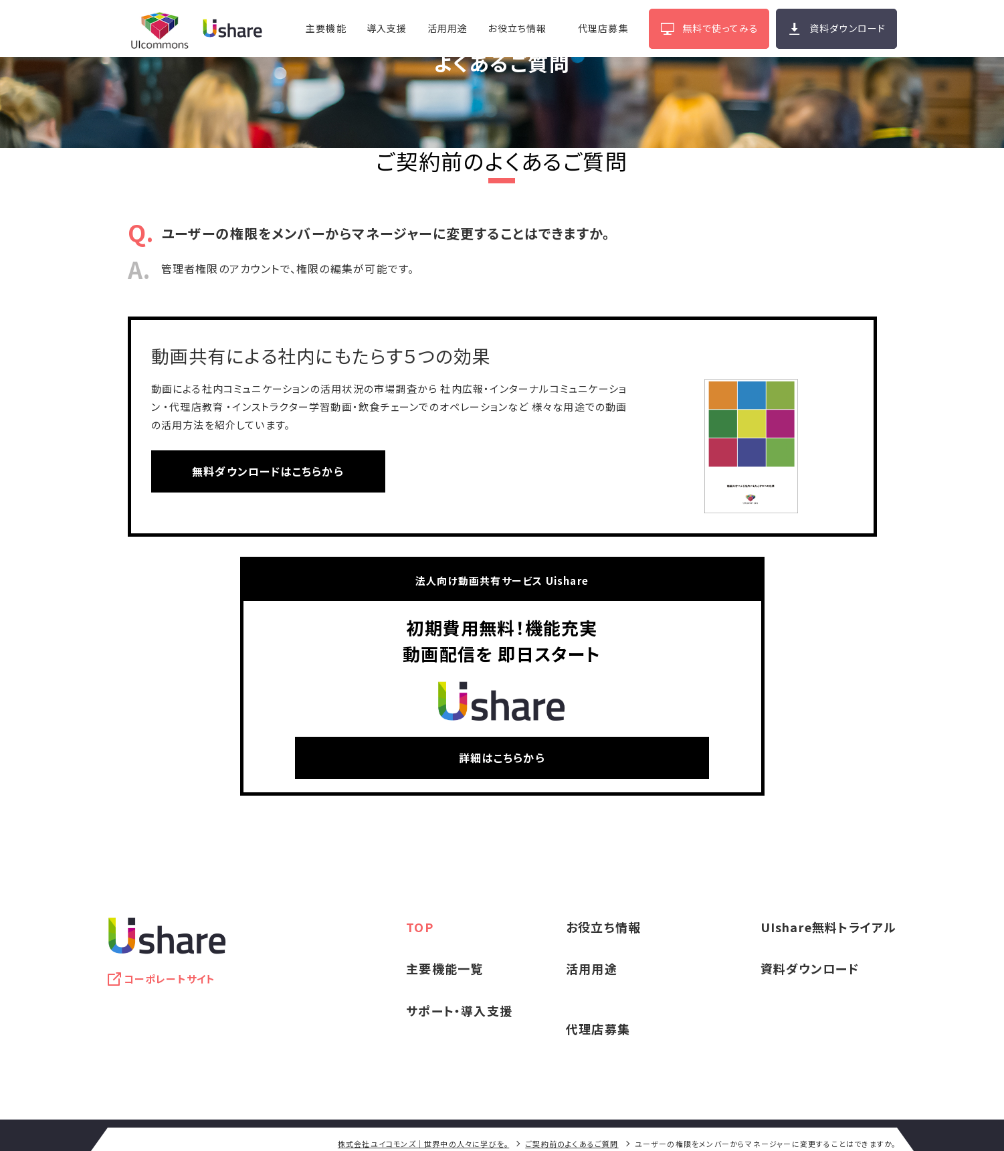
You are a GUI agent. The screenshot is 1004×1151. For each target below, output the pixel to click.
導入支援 (386, 28)
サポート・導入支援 (459, 1010)
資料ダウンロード (847, 28)
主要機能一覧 (444, 968)
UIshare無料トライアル (829, 927)
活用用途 (447, 28)
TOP (419, 927)
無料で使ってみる (720, 28)
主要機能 (325, 28)
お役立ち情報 (517, 28)
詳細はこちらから (502, 757)
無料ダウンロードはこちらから (268, 471)
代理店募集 (602, 28)
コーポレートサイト (170, 979)
